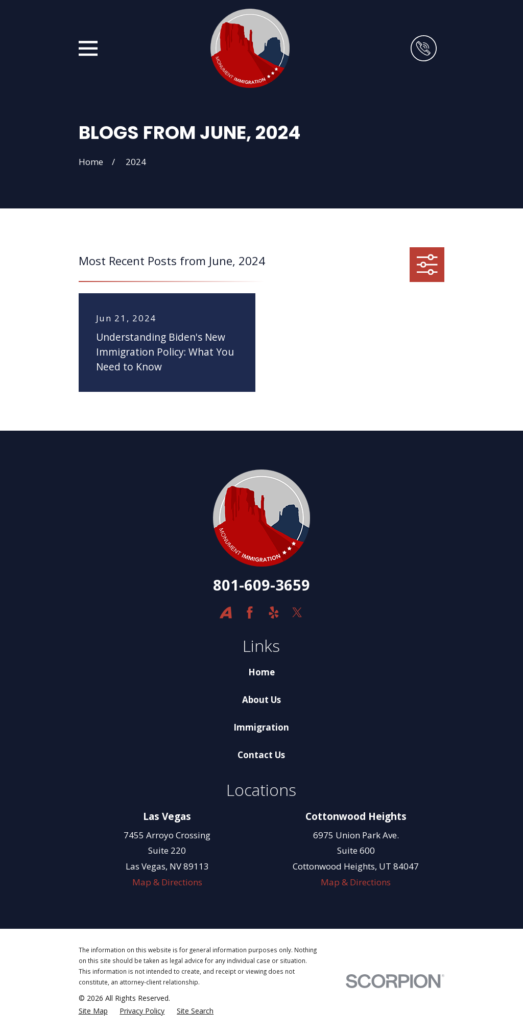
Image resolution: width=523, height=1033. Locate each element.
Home (261, 672)
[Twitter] (297, 612)
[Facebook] (250, 612)
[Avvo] (226, 612)
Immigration (261, 727)
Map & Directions (167, 882)
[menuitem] (93, 1011)
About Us (261, 700)
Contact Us (261, 755)
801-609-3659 (261, 585)
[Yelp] (274, 612)
